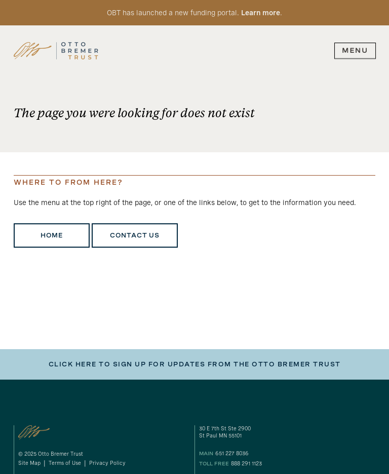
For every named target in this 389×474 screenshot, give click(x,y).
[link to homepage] (56, 50)
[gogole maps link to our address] (287, 432)
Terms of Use (65, 463)
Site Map (29, 463)
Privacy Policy (107, 463)
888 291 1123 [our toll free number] (246, 463)
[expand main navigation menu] (355, 50)
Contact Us (135, 235)
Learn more (260, 13)
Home (52, 235)
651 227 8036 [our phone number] (232, 453)
